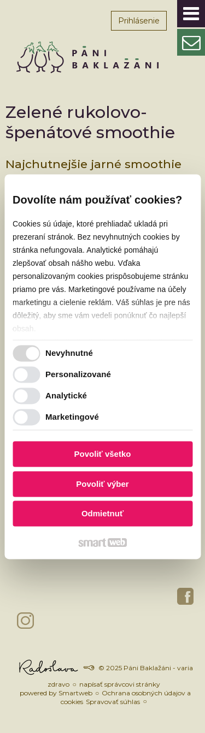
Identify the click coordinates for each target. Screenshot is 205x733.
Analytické (66, 395)
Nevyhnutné (69, 352)
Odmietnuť (102, 514)
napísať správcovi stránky (119, 684)
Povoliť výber (102, 483)
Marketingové (72, 416)
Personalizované (78, 374)
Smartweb (75, 693)
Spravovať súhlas (113, 702)
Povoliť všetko (102, 454)
